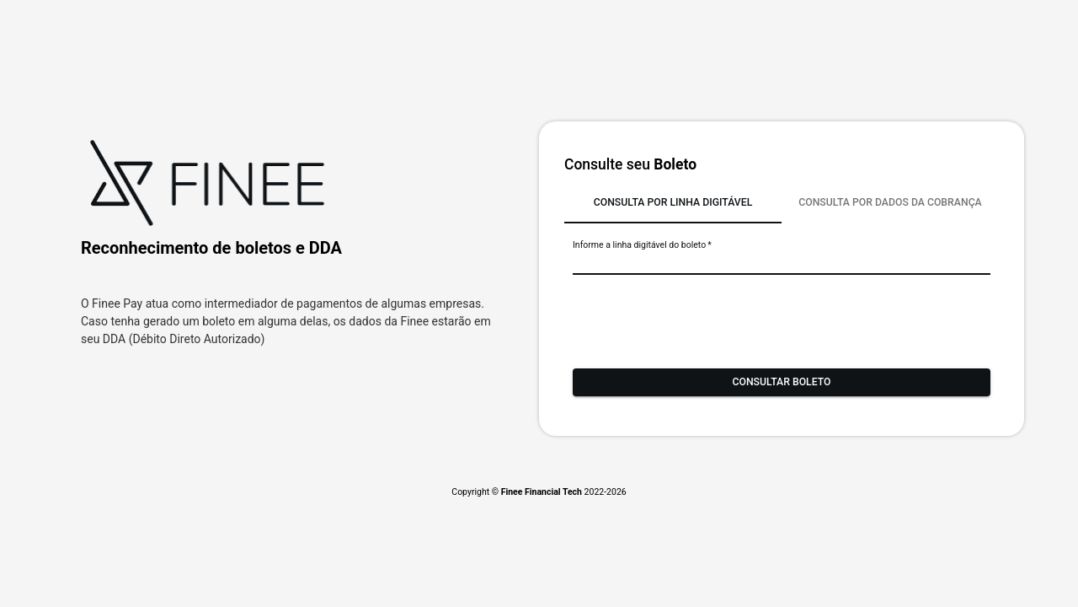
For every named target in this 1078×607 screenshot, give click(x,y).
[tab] (673, 203)
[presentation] (701, 318)
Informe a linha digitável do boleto (642, 245)
